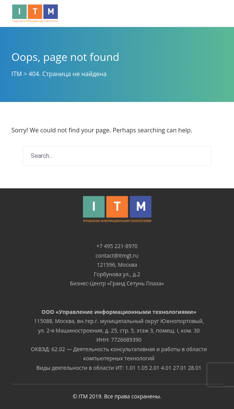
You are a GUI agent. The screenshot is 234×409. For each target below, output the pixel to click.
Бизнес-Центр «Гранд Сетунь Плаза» (117, 283)
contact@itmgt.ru (117, 255)
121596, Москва (117, 264)
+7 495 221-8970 (117, 246)
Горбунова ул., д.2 (117, 274)
